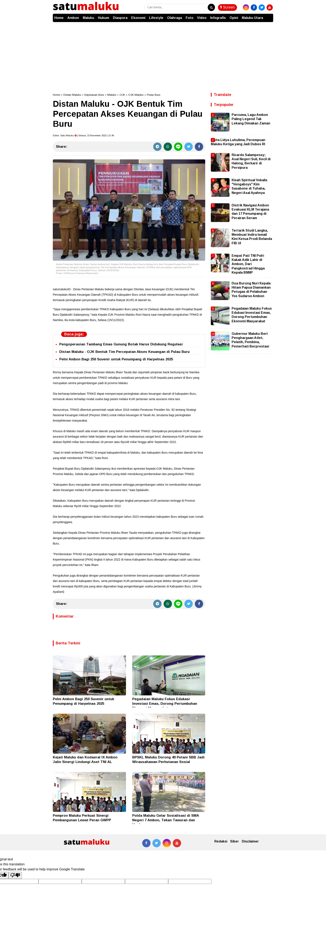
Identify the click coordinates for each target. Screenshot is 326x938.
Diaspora (120, 18)
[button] (269, 16)
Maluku (88, 18)
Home (59, 18)
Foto (189, 18)
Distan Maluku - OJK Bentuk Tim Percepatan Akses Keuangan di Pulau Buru (124, 352)
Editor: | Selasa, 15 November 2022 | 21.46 (83, 135)
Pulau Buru (153, 94)
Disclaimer (250, 841)
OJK (122, 94)
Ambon (73, 18)
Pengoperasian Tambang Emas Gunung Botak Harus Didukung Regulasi (121, 344)
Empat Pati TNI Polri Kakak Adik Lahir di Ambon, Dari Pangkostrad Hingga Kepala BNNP (248, 264)
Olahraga (174, 18)
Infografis (218, 18)
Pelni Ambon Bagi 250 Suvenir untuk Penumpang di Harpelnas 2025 (116, 359)
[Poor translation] (15, 875)
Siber (234, 841)
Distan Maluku (72, 94)
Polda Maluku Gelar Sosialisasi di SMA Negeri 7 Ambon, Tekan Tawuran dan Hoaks (165, 820)
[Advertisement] (163, 53)
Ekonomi (138, 18)
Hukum (103, 18)
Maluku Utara (252, 18)
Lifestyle (156, 18)
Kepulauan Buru (94, 94)
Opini (234, 18)
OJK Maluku (135, 94)
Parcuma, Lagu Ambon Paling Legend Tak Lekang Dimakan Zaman (251, 119)
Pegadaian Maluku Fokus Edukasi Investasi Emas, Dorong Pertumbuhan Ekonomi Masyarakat (164, 703)
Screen (227, 7)
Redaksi (220, 841)
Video (201, 18)
